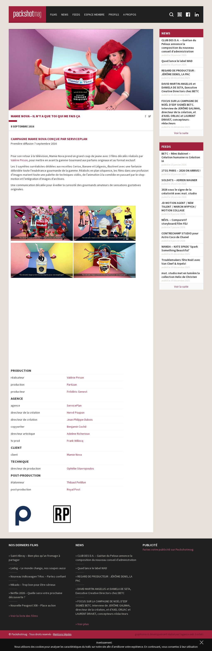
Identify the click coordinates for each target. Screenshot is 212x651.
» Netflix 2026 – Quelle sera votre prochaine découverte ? (35, 595)
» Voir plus (82, 624)
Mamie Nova (74, 454)
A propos (129, 14)
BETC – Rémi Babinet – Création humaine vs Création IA (180, 157)
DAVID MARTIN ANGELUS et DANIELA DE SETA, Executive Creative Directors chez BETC (180, 87)
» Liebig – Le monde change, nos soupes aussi (37, 568)
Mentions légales (62, 634)
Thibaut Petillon (76, 482)
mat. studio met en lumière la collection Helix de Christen (180, 275)
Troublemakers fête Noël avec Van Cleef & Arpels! (180, 261)
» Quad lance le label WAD (91, 568)
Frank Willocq (75, 441)
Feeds (76, 14)
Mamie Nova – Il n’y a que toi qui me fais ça (45, 116)
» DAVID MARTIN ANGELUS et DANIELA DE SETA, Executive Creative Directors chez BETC (103, 591)
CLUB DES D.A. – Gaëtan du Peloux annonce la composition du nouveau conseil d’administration (178, 45)
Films (53, 14)
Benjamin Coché (77, 426)
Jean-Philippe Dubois (80, 419)
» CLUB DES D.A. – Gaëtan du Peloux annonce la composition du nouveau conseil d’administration (106, 558)
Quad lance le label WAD (177, 61)
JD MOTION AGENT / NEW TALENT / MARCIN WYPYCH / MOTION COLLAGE (178, 206)
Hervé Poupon (75, 412)
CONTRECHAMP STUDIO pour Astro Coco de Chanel (179, 235)
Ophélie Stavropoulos (80, 468)
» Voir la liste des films (23, 616)
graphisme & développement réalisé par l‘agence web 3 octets (169, 634)
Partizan (72, 384)
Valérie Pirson (19, 160)
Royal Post (73, 489)
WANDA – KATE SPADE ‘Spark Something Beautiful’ (179, 248)
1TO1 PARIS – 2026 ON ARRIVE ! (180, 170)
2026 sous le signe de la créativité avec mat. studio (179, 191)
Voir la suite (181, 133)
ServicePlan (74, 405)
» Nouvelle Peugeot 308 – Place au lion (32, 605)
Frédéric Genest (77, 391)
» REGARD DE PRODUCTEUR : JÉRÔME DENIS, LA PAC (104, 578)
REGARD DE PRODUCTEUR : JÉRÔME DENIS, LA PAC (178, 72)
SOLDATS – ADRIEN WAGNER (179, 180)
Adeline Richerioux (78, 434)
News (64, 14)
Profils (114, 14)
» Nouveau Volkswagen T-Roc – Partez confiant (37, 576)
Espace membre (94, 14)
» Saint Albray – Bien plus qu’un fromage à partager (34, 558)
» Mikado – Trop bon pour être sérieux (32, 585)
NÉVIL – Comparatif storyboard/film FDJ (174, 221)
